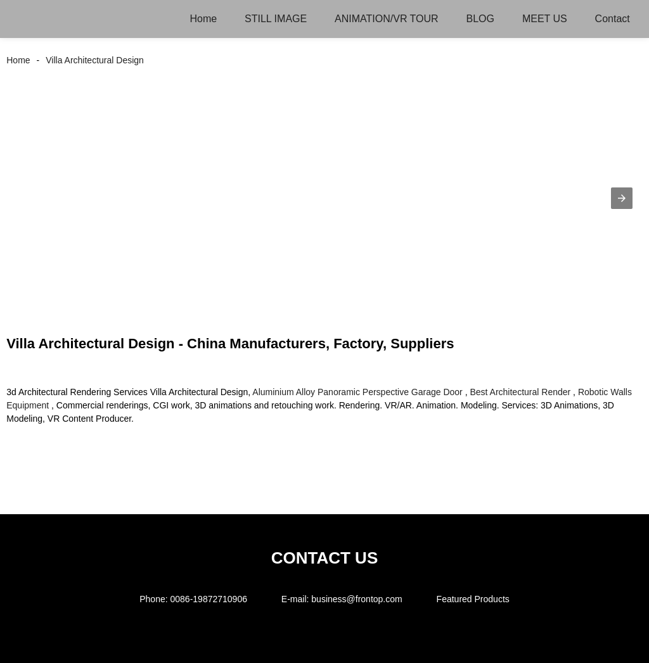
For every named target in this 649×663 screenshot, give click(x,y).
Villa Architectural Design (95, 60)
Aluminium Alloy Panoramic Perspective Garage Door (357, 392)
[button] (622, 198)
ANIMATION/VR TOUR (387, 18)
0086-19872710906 (208, 599)
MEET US (544, 18)
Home (203, 18)
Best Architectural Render (520, 392)
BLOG (480, 18)
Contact (612, 18)
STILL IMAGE (276, 18)
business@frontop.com (356, 599)
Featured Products (473, 599)
